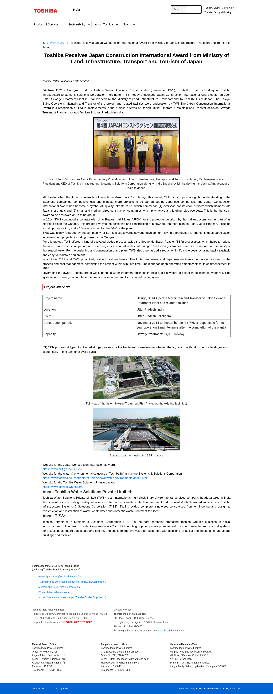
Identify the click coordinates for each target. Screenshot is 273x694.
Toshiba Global (212, 7)
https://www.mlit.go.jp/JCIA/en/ (62, 469)
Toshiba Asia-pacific (214, 12)
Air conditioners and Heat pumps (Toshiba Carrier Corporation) (72, 597)
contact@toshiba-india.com (170, 630)
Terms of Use (38, 688)
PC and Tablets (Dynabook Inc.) (55, 592)
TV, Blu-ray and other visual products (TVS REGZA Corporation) (72, 581)
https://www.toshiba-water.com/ (62, 487)
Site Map (227, 12)
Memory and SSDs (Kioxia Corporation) (59, 587)
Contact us (228, 7)
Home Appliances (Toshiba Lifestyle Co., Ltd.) (63, 576)
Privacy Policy (61, 688)
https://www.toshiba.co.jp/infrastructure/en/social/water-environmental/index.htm (94, 478)
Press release (57, 43)
